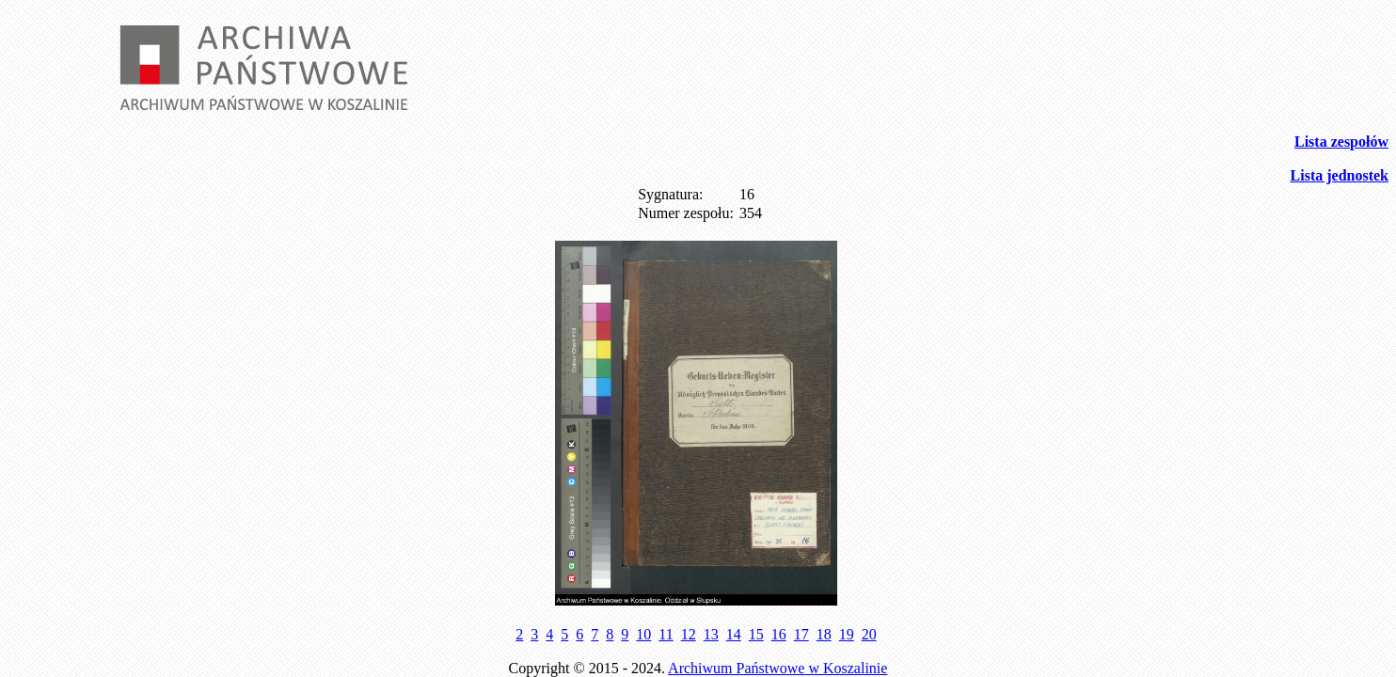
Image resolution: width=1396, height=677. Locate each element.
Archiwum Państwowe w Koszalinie (777, 668)
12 (688, 634)
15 (756, 634)
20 (869, 634)
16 (778, 634)
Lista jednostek (1339, 175)
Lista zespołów (1341, 142)
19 (846, 634)
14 (733, 634)
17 (801, 634)
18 (824, 634)
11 (665, 634)
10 (643, 634)
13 (711, 634)
